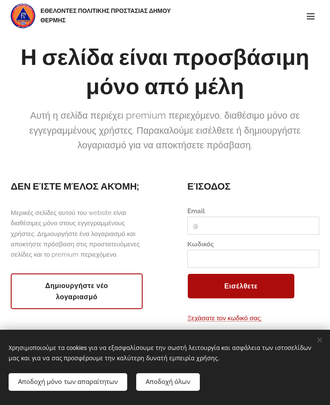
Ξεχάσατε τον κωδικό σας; (224, 318)
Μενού (311, 16)
